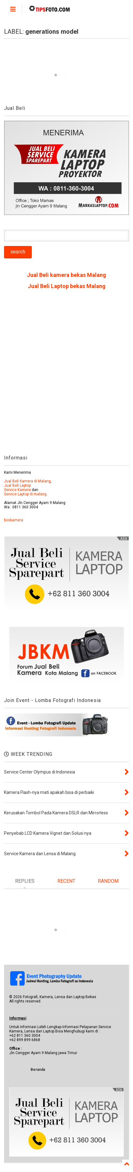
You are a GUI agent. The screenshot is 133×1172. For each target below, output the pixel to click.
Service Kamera (17, 490)
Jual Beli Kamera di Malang (27, 481)
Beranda (38, 1069)
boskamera (13, 520)
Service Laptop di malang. (26, 494)
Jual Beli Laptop (17, 485)
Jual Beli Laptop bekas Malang (67, 286)
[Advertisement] (66, 374)
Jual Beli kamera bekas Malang (66, 275)
